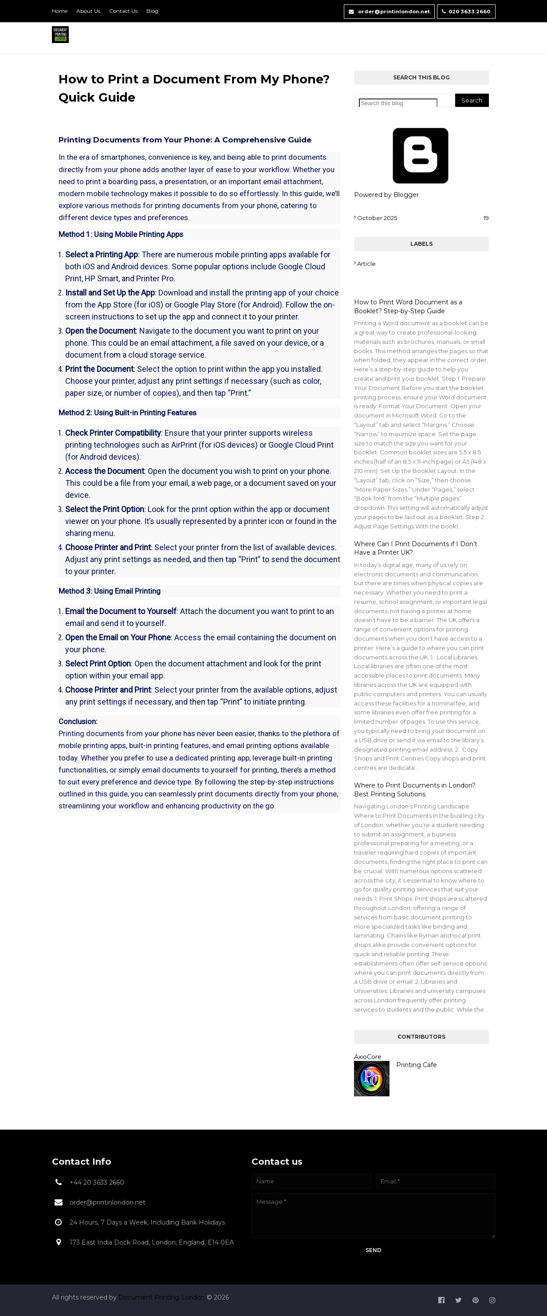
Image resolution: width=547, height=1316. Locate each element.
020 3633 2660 (465, 10)
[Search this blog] (398, 103)
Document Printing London (162, 1297)
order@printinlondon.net (380, 10)
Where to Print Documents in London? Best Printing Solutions (415, 789)
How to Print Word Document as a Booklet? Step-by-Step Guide (408, 306)
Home (59, 11)
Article (366, 263)
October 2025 (422, 217)
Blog (152, 11)
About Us (88, 11)
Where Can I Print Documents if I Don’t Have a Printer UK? (415, 548)
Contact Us (123, 11)
